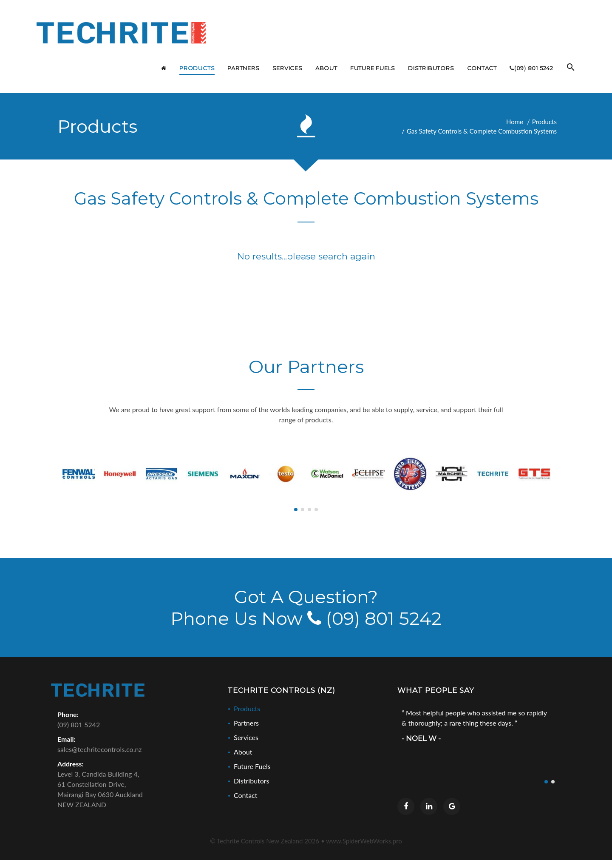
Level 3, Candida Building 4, (136, 790)
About (243, 752)
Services (246, 737)
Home (514, 121)
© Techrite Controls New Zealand (264, 841)
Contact (245, 795)
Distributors (251, 781)
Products (544, 121)
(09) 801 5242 (374, 618)
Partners (246, 723)
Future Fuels (252, 766)
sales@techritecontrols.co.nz (99, 749)
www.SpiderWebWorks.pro (364, 841)
